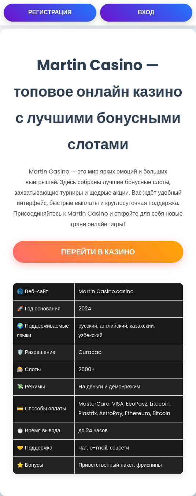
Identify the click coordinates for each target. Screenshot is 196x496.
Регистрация (49, 12)
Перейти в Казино (98, 252)
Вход (146, 12)
